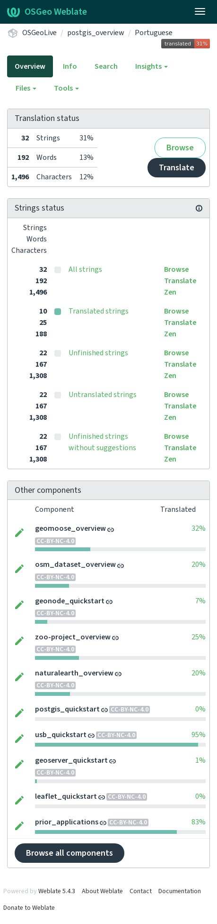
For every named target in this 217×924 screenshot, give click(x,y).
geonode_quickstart (69, 601)
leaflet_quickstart (66, 796)
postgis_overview (95, 33)
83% (198, 822)
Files (26, 88)
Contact (141, 891)
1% (200, 760)
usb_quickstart (61, 735)
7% (200, 601)
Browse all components (69, 853)
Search (106, 66)
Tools (66, 88)
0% (200, 709)
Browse (180, 148)
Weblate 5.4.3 (56, 891)
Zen (170, 292)
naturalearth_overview (74, 673)
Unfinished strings (98, 353)
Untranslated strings (103, 394)
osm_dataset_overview (75, 564)
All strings (85, 269)
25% (198, 637)
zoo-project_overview (73, 637)
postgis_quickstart (67, 709)
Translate (176, 168)
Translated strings (99, 311)
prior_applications (66, 822)
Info (70, 66)
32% (198, 528)
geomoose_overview (70, 528)
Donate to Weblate (29, 908)
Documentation (179, 891)
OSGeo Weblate (47, 11)
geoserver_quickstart (71, 760)
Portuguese (154, 33)
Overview (30, 66)
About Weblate (102, 891)
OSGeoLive (39, 33)
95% (198, 735)
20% (198, 564)
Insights (151, 66)
